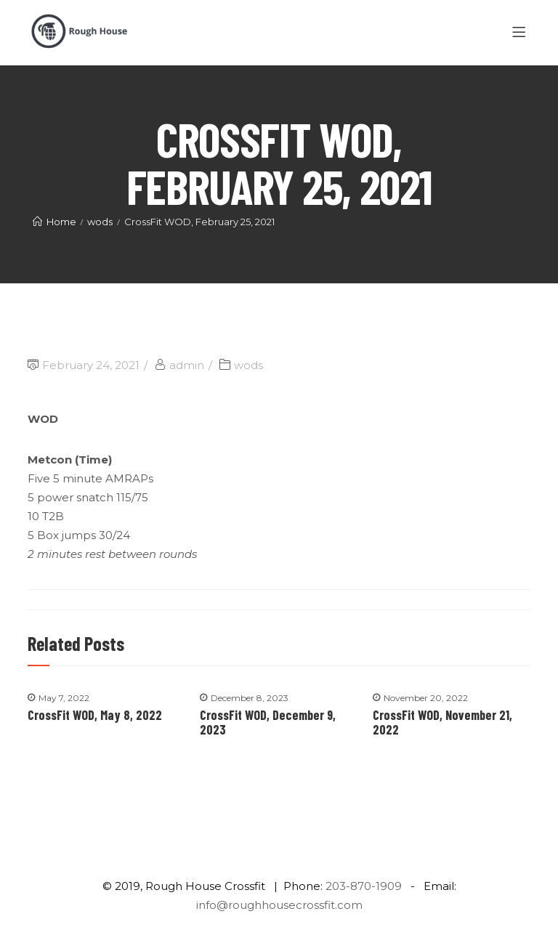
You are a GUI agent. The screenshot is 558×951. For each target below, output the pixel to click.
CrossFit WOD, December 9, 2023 (268, 722)
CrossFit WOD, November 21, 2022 (442, 722)
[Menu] (521, 33)
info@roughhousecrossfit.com (279, 905)
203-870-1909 (364, 886)
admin (186, 365)
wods (248, 365)
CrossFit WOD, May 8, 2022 (95, 715)
